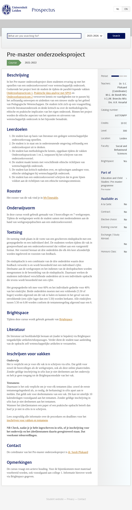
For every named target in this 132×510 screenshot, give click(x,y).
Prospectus (43, 10)
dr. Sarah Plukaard (78, 452)
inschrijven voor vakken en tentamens (27, 420)
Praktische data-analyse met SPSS (52, 92)
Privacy (70, 499)
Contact (82, 499)
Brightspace (65, 319)
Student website (54, 499)
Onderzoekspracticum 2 (20, 96)
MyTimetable (50, 197)
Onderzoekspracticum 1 (20, 92)
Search (116, 35)
